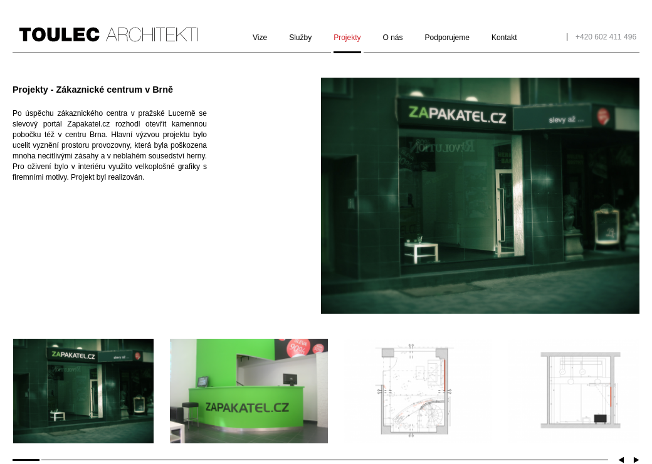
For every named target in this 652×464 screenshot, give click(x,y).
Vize (260, 37)
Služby (300, 37)
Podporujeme (447, 37)
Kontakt (504, 37)
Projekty (347, 37)
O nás (393, 37)
